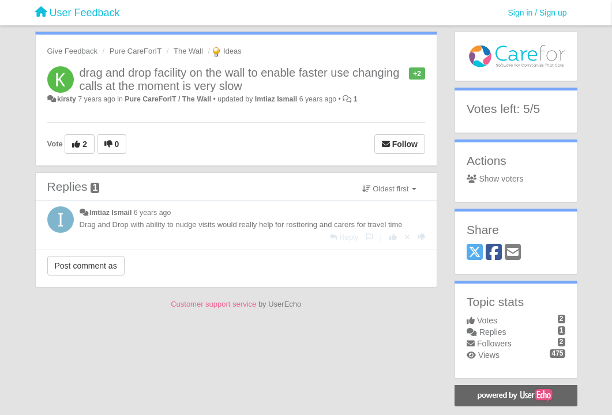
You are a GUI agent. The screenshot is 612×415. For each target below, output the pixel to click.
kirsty (66, 99)
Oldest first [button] (389, 188)
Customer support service (213, 304)
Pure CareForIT (136, 51)
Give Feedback (72, 51)
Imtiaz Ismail (276, 99)
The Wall (188, 51)
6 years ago (152, 213)
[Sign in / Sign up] (538, 12)
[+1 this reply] (393, 237)
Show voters (495, 178)
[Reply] (344, 237)
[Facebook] (494, 253)
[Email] (513, 253)
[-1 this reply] (421, 237)
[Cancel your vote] (407, 237)
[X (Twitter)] (475, 253)
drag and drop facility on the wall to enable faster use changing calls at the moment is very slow (240, 79)
